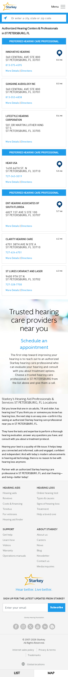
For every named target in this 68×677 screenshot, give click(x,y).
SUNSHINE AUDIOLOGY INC (20, 83)
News (40, 545)
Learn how (9, 539)
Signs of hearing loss (48, 503)
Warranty (8, 550)
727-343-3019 (14, 176)
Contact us (43, 561)
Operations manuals (14, 555)
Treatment (43, 508)
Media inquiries (45, 566)
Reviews (7, 498)
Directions (26, 70)
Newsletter (43, 555)
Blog (39, 550)
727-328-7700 (14, 284)
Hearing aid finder (13, 519)
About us (42, 534)
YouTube (38, 626)
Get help (8, 534)
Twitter (30, 626)
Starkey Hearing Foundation (34, 617)
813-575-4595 (14, 65)
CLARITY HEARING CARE (19, 239)
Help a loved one (46, 514)
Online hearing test (47, 493)
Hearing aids (10, 493)
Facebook (16, 626)
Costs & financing (12, 503)
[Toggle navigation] (57, 6)
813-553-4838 (14, 97)
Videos (7, 545)
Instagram (23, 626)
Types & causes (45, 498)
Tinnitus (7, 508)
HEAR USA (11, 162)
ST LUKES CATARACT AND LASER (24, 271)
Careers (41, 539)
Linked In (45, 626)
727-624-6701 (14, 252)
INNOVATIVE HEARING (18, 51)
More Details (12, 70)
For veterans (10, 514)
